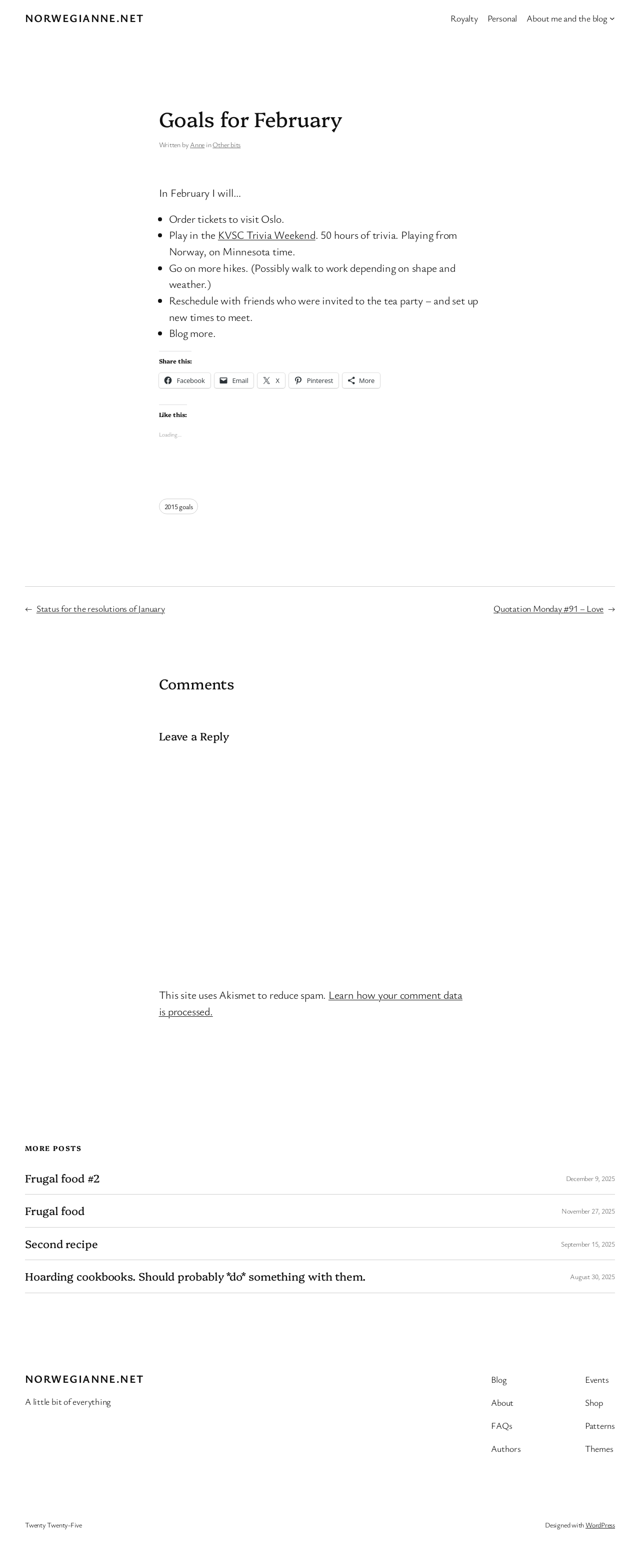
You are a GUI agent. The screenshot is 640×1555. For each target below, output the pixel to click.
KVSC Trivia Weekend (267, 234)
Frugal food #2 (62, 1178)
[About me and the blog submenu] (612, 18)
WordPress (600, 1524)
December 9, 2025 (590, 1178)
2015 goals (178, 506)
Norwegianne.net (84, 18)
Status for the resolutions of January (100, 608)
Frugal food (54, 1211)
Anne (197, 144)
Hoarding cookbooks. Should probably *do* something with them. (195, 1276)
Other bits (226, 144)
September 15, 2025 (588, 1244)
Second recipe (61, 1244)
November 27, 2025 (588, 1211)
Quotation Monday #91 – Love (549, 608)
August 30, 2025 (592, 1276)
